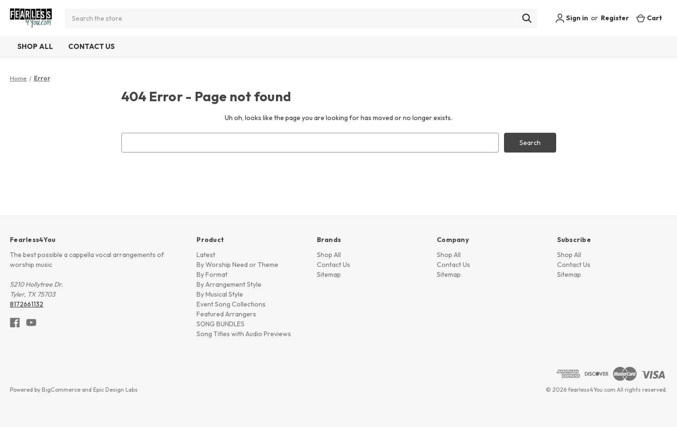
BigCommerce (61, 389)
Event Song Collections (231, 304)
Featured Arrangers (226, 314)
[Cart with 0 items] (649, 18)
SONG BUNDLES (220, 324)
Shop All (35, 46)
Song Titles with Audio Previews (244, 334)
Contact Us (91, 46)
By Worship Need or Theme (237, 264)
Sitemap (329, 274)
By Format (212, 274)
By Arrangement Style (229, 284)
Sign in (571, 18)
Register (615, 18)
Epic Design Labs (115, 389)
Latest (206, 254)
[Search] (527, 18)
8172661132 (26, 304)
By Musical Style (220, 294)
